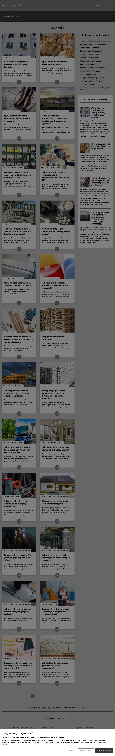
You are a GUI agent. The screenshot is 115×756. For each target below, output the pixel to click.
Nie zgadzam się (85, 750)
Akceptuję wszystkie (104, 750)
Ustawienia (70, 750)
